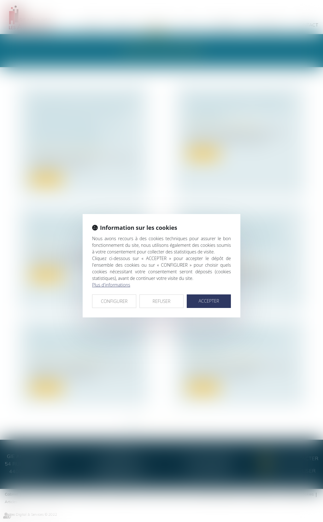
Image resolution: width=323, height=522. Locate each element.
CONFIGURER (114, 301)
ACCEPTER (208, 301)
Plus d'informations (111, 285)
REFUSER (162, 301)
